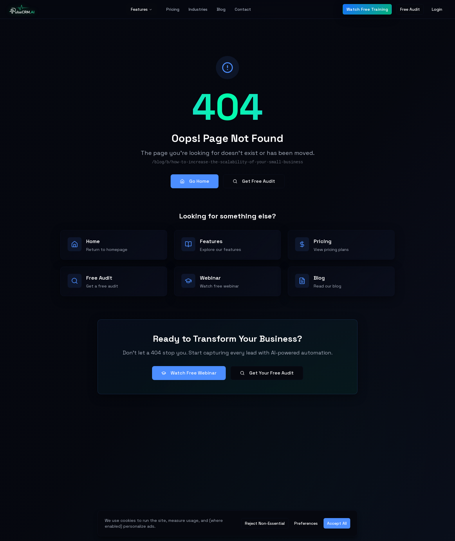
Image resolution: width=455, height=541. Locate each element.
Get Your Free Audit (267, 373)
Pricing (172, 9)
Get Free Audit (254, 181)
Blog (221, 9)
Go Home (194, 181)
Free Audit (410, 9)
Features (141, 9)
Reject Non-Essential (265, 523)
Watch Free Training (367, 9)
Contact (243, 9)
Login (437, 9)
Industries (198, 9)
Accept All (337, 523)
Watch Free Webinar (188, 373)
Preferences (306, 523)
